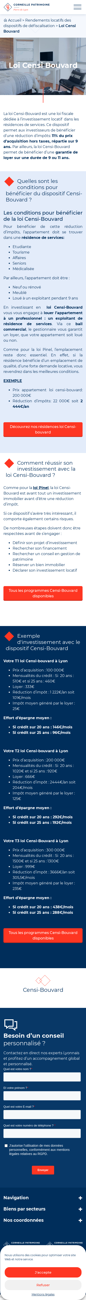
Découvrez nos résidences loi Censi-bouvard (43, 429)
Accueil (14, 20)
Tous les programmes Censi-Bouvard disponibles (43, 593)
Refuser (43, 1285)
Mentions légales (43, 1294)
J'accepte (43, 1272)
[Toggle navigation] (75, 7)
